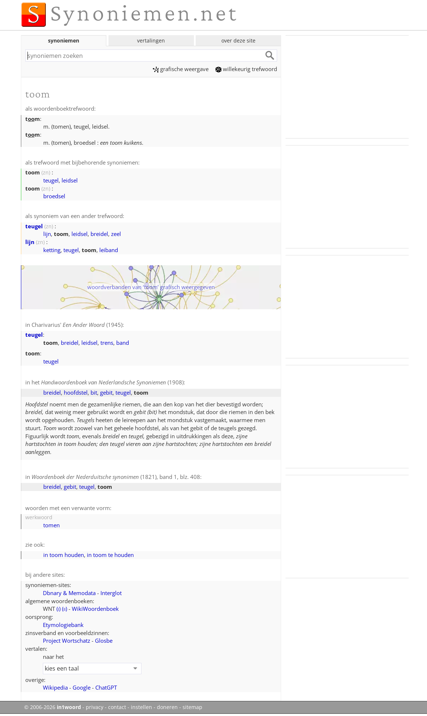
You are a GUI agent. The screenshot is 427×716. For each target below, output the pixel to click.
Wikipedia (55, 687)
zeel (116, 233)
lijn (47, 233)
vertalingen (151, 40)
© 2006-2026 (52, 707)
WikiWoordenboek (95, 608)
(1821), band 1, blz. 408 (116, 476)
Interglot (111, 593)
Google (82, 687)
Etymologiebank (63, 624)
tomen (51, 525)
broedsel (54, 196)
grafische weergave (181, 69)
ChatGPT (106, 687)
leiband (108, 250)
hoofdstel (76, 392)
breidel (99, 233)
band (122, 342)
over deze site (238, 40)
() (58, 608)
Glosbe (104, 640)
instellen (141, 707)
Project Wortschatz (66, 640)
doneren (167, 707)
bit (94, 392)
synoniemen (63, 40)
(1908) (112, 382)
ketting (51, 250)
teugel (51, 180)
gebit (106, 392)
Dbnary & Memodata (69, 593)
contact (117, 707)
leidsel (70, 180)
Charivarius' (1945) (77, 324)
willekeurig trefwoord (246, 69)
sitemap (192, 707)
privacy (94, 707)
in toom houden (63, 554)
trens (106, 342)
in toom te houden (110, 554)
